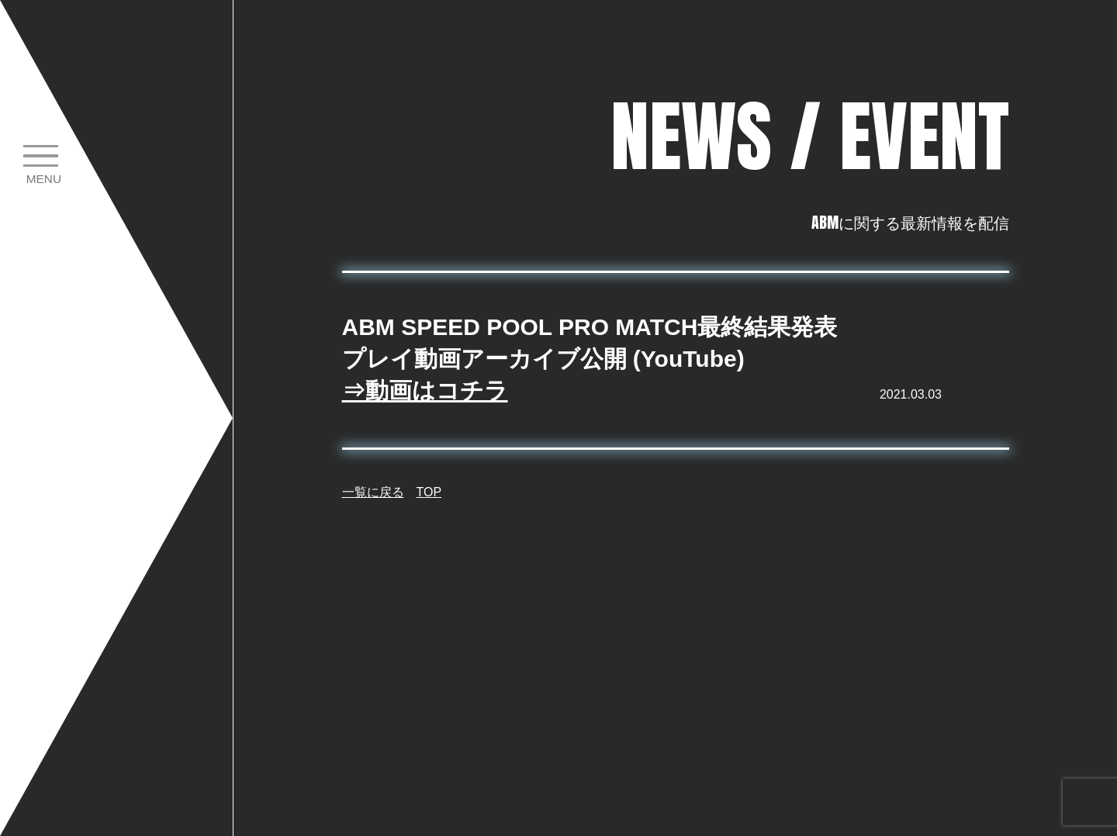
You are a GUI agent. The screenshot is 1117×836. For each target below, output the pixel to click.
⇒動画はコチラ (425, 390)
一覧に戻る (373, 492)
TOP (429, 492)
